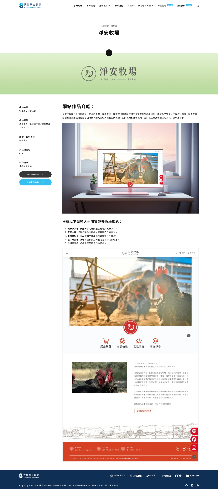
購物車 (114, 26)
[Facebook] (186, 485)
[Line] (198, 485)
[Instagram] (192, 485)
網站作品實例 (146, 5)
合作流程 (119, 5)
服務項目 (105, 5)
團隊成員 (91, 5)
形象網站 (105, 26)
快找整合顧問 (25, 166)
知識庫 (131, 5)
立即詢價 (184, 5)
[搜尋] (198, 6)
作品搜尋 (165, 5)
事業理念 (78, 5)
